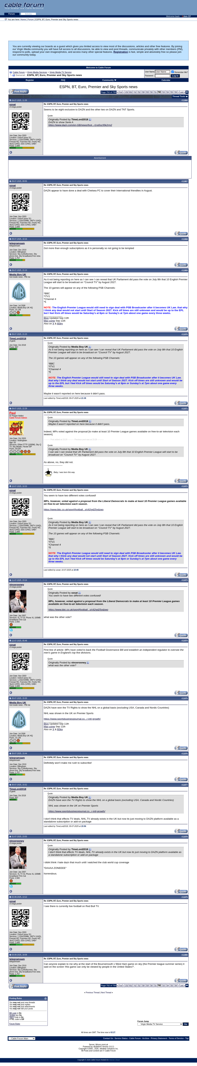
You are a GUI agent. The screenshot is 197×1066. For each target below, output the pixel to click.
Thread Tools (178, 96)
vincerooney (16, 584)
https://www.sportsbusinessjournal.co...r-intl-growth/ (72, 718)
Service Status (121, 1038)
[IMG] (11, 1017)
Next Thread (106, 993)
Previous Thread (92, 993)
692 (130, 92)
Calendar (165, 80)
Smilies (12, 1015)
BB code (12, 1013)
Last (182, 92)
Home (23, 19)
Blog (46, 318)
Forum (11, 14)
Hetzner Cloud (114, 1060)
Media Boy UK (17, 274)
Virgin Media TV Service (61, 72)
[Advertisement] (151, 7)
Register (30, 80)
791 (155, 92)
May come (49, 320)
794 (167, 92)
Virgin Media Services (37, 72)
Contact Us (108, 1038)
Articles (28, 14)
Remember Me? (179, 72)
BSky (60, 323)
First (119, 92)
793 (163, 92)
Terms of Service (176, 1038)
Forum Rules (14, 1024)
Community (109, 80)
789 (147, 92)
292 (126, 92)
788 (143, 92)
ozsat (12, 104)
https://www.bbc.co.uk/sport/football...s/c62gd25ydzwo (73, 509)
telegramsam (17, 243)
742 (134, 92)
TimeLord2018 (17, 338)
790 (151, 92)
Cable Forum (19, 72)
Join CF (186, 16)
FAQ (63, 80)
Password (149, 76)
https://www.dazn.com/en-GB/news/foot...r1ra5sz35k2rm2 (80, 125)
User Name (150, 72)
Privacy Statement (159, 1038)
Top (187, 1038)
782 (139, 92)
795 (171, 92)
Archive (145, 1038)
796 (175, 92)
